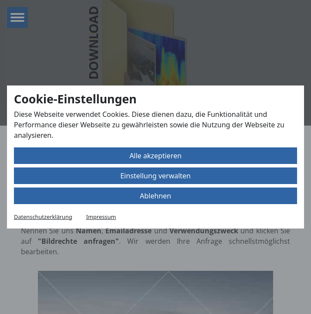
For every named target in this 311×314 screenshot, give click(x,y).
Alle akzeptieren (155, 155)
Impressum (101, 216)
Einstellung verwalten (155, 176)
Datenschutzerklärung (43, 216)
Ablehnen (155, 196)
